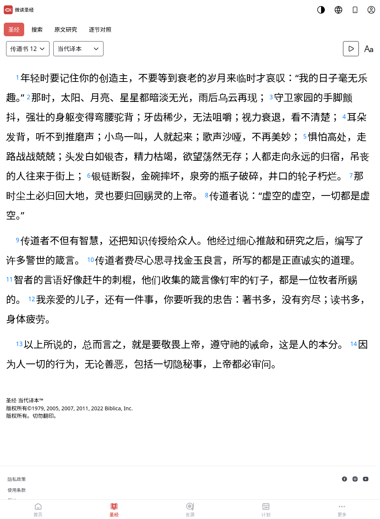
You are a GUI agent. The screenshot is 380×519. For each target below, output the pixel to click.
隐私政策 (17, 479)
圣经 (14, 29)
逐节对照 (100, 29)
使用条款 (17, 490)
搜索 (37, 29)
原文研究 (65, 29)
